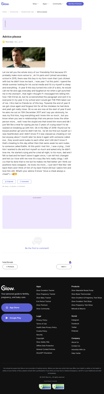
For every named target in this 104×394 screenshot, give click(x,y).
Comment (24, 181)
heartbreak (7, 262)
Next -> (63, 267)
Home (4, 12)
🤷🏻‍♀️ (70, 262)
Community (14, 12)
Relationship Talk (27, 12)
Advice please (42, 12)
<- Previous (10, 267)
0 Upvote (9, 181)
